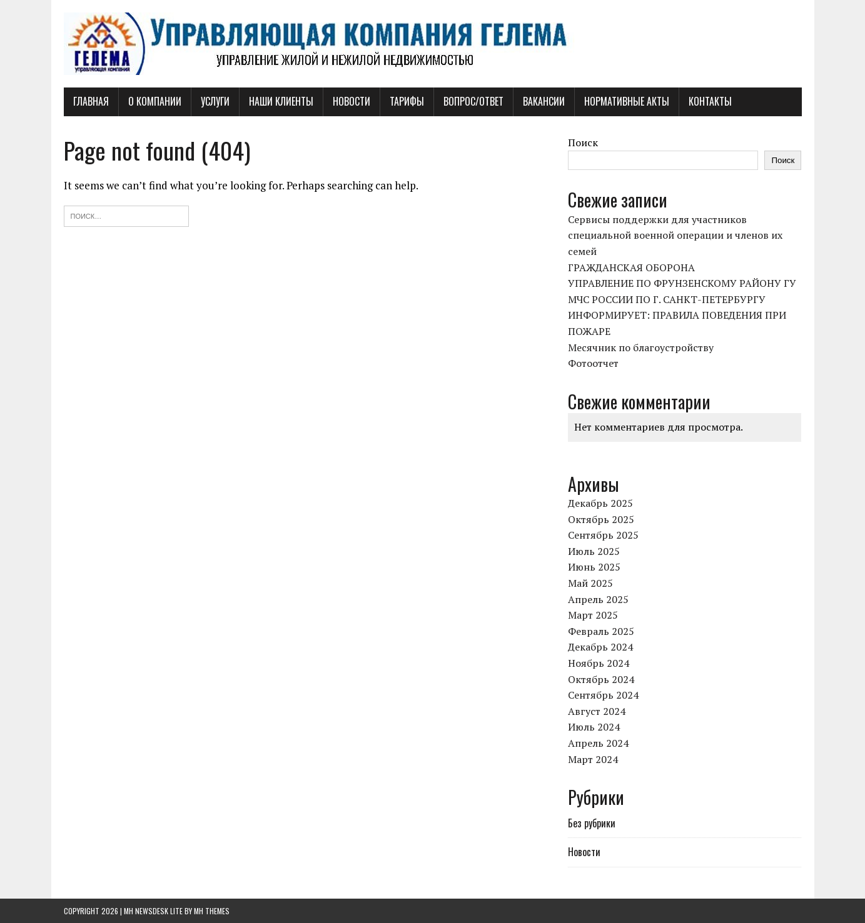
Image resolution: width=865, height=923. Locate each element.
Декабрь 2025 (600, 503)
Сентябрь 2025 (603, 535)
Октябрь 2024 (601, 679)
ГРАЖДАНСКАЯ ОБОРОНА (631, 267)
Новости (351, 101)
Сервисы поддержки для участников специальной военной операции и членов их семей (675, 235)
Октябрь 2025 (601, 519)
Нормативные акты (626, 101)
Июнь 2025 (594, 567)
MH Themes (212, 911)
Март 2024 (593, 759)
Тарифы (407, 101)
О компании (154, 101)
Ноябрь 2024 (598, 663)
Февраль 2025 (601, 631)
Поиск (583, 142)
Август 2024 (596, 711)
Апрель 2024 (598, 743)
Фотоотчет (593, 363)
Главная (91, 101)
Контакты (710, 101)
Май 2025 (590, 583)
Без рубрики (591, 823)
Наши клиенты (281, 101)
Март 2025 (593, 615)
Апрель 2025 (598, 599)
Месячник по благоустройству (641, 347)
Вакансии (544, 101)
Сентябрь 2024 (603, 695)
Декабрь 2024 (600, 647)
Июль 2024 (594, 727)
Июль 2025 (594, 551)
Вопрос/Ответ (473, 101)
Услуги (215, 101)
